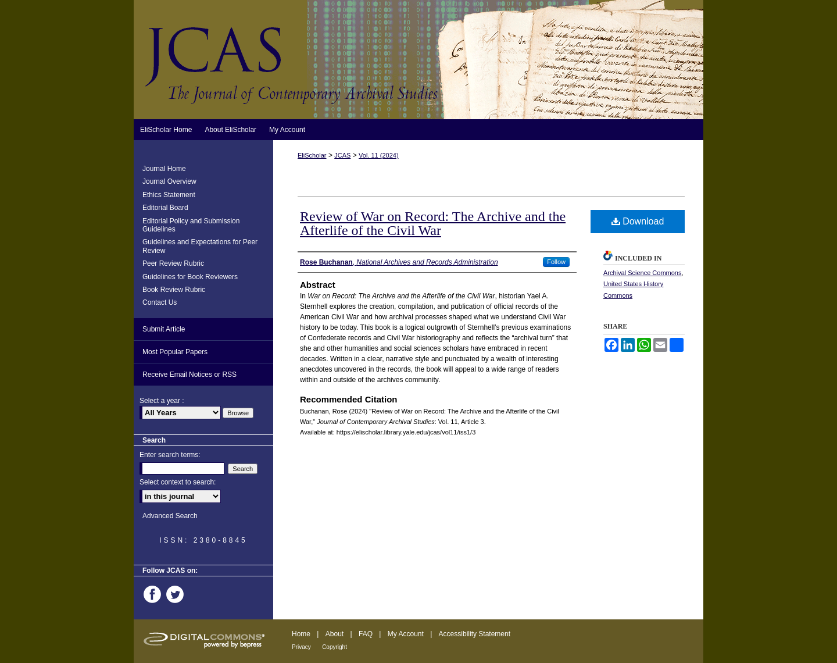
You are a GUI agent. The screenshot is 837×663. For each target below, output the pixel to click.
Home (301, 634)
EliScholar (312, 155)
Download (637, 221)
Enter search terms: (170, 455)
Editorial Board (165, 208)
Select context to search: (178, 482)
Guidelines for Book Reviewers (190, 277)
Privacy (301, 647)
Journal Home (164, 169)
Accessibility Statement (474, 634)
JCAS (342, 155)
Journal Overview (169, 181)
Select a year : (162, 401)
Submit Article (163, 329)
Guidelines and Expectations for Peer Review (199, 246)
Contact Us (159, 302)
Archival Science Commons (642, 272)
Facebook (154, 594)
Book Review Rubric (173, 290)
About (335, 634)
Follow (556, 261)
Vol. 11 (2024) (379, 155)
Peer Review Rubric (173, 263)
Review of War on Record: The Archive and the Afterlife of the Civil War (433, 223)
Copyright (334, 647)
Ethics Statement (168, 195)
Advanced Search (170, 516)
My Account (406, 634)
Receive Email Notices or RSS (189, 374)
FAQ (366, 634)
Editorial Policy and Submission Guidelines (190, 225)
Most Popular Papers (175, 352)
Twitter (176, 594)
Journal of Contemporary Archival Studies (418, 59)
